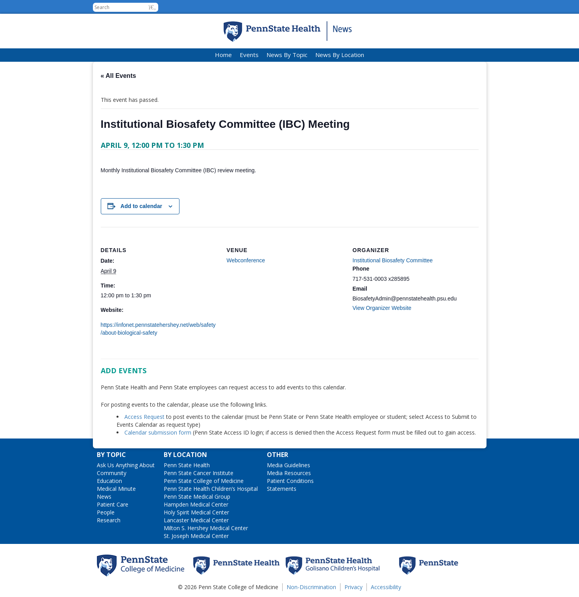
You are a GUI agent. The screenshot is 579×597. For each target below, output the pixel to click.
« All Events (118, 75)
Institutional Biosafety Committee (393, 260)
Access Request (145, 416)
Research (108, 520)
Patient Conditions (290, 481)
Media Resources (289, 473)
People (106, 512)
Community (111, 473)
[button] (152, 7)
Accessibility (386, 587)
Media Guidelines (288, 465)
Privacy (353, 587)
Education (109, 481)
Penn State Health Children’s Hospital (211, 488)
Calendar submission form (157, 432)
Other (277, 454)
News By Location (339, 55)
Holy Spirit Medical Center (196, 512)
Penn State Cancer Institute (198, 473)
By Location (185, 454)
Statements (281, 488)
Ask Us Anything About (126, 465)
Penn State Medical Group (197, 496)
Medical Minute (116, 488)
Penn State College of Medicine (204, 481)
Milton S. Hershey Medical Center (206, 528)
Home (223, 55)
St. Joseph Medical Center (196, 536)
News (104, 496)
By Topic (111, 454)
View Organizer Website (382, 308)
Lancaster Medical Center (196, 520)
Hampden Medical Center (196, 504)
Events (249, 55)
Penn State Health (187, 465)
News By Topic (286, 55)
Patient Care (112, 504)
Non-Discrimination (311, 587)
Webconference (246, 260)
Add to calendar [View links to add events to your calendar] (141, 206)
